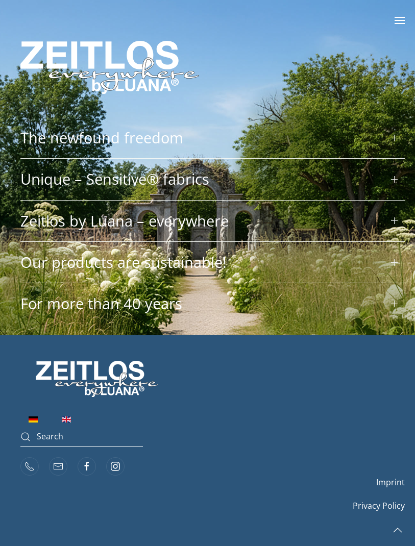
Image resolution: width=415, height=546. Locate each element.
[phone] (29, 466)
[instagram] (115, 466)
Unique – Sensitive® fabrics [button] (114, 179)
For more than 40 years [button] (101, 303)
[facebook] (87, 466)
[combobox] (81, 437)
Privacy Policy (379, 505)
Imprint (390, 482)
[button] (400, 20)
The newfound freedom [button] (101, 137)
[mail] (58, 466)
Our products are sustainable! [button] (123, 262)
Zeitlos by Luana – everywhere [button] (124, 221)
